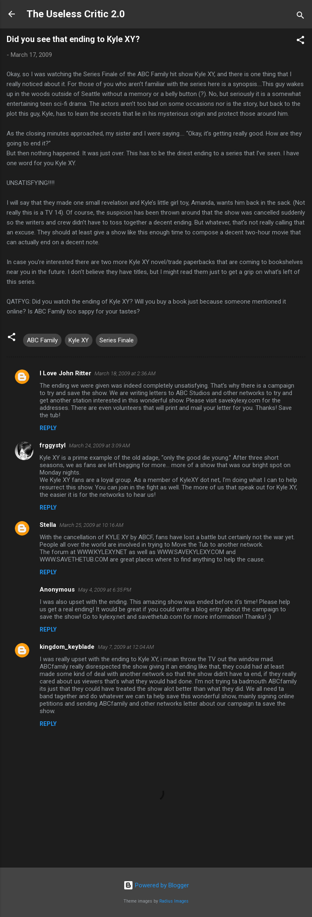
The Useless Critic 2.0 (75, 14)
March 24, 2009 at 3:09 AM (99, 445)
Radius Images (174, 901)
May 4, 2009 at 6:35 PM (104, 590)
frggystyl (53, 445)
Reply (48, 428)
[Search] (300, 16)
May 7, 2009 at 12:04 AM (126, 647)
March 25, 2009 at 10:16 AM (91, 525)
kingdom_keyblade (67, 646)
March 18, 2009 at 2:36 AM (125, 373)
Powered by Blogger (156, 885)
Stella (48, 525)
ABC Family (42, 340)
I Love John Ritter (65, 373)
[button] (300, 41)
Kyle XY (79, 340)
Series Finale (116, 340)
